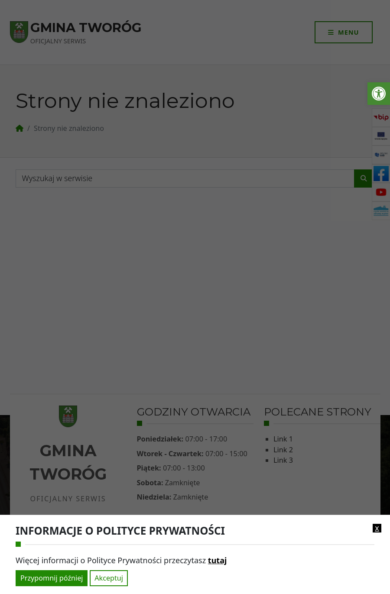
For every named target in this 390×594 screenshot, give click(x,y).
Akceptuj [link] (108, 578)
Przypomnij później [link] (51, 578)
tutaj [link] (217, 560)
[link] (378, 93)
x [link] (377, 528)
